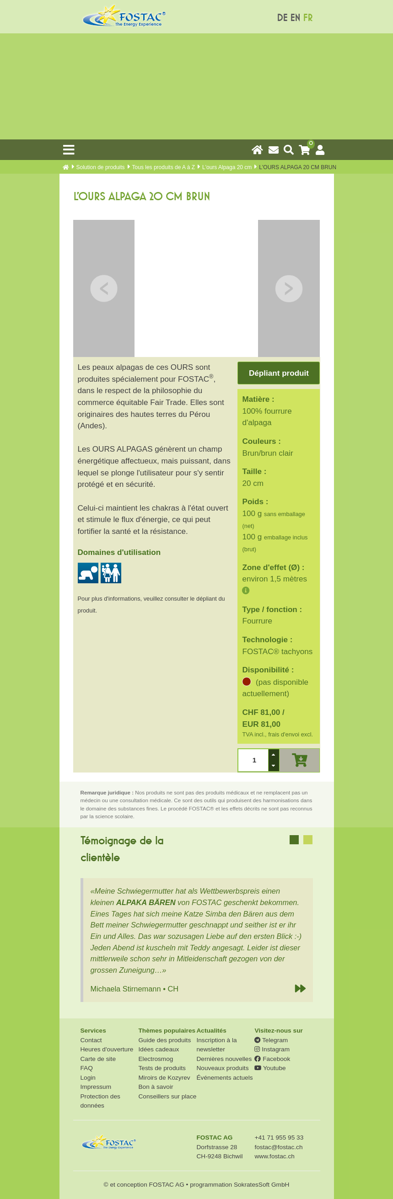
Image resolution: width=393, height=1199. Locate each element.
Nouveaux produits (222, 1068)
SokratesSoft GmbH (262, 1184)
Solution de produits (100, 167)
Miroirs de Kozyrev (164, 1077)
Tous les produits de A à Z (163, 167)
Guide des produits (164, 1040)
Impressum (96, 1086)
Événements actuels (224, 1077)
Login (88, 1077)
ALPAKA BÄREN (145, 902)
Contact (91, 1040)
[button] (273, 754)
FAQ (87, 1068)
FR (307, 18)
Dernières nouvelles (224, 1058)
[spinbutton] (253, 760)
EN (295, 18)
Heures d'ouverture (107, 1049)
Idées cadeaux (158, 1049)
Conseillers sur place (167, 1096)
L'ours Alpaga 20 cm (227, 167)
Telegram (271, 1040)
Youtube (269, 1068)
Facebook (272, 1058)
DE (282, 18)
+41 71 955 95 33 (278, 1137)
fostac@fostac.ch (278, 1147)
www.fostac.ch (274, 1156)
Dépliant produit (279, 373)
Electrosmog (155, 1058)
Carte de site (98, 1058)
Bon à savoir (155, 1086)
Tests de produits (161, 1068)
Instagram (272, 1049)
